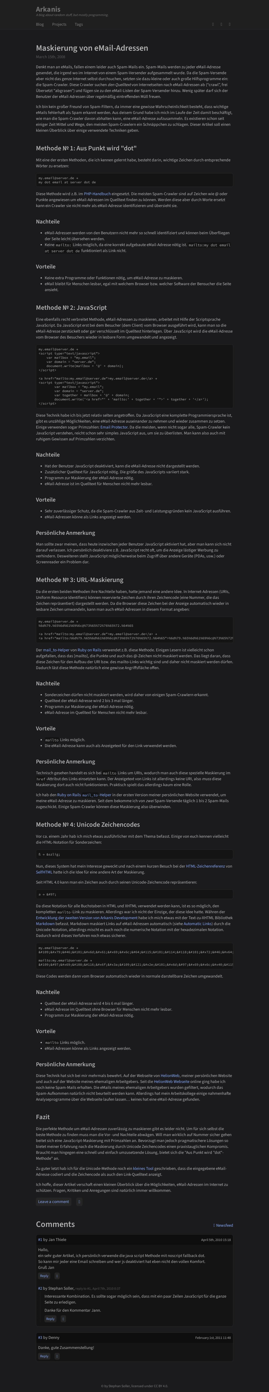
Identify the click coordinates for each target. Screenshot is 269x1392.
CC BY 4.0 (160, 1386)
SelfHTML (44, 872)
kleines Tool (143, 1169)
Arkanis (48, 9)
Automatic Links (198, 924)
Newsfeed (231, 24)
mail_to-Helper (56, 650)
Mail (223, 24)
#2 (40, 1288)
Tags (79, 24)
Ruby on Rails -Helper (84, 795)
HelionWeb (170, 1076)
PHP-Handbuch (97, 194)
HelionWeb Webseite (171, 1082)
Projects (59, 24)
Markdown (45, 924)
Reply (44, 1275)
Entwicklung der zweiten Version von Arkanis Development (86, 918)
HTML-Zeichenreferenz (205, 866)
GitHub (214, 24)
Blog (40, 24)
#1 (40, 1240)
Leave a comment (53, 1202)
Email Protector (114, 427)
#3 (40, 1338)
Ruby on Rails (89, 650)
